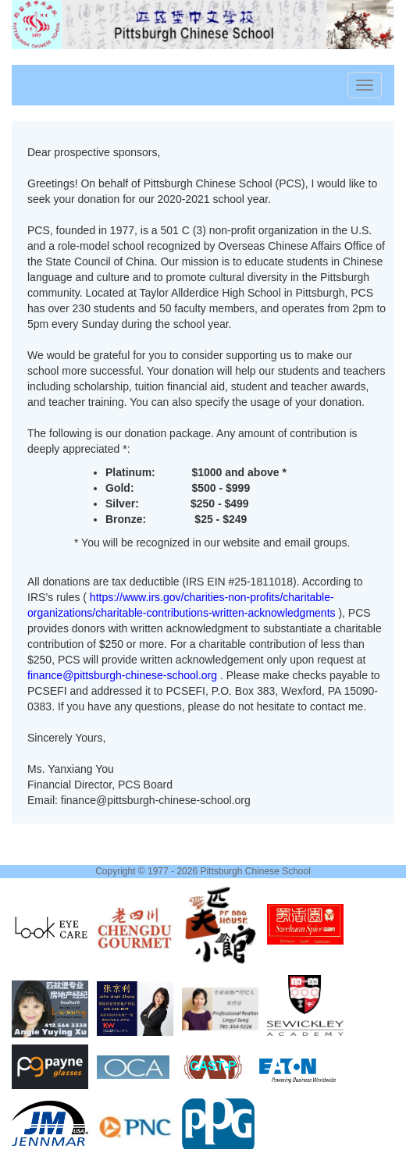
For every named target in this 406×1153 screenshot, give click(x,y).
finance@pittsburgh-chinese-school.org (123, 675)
